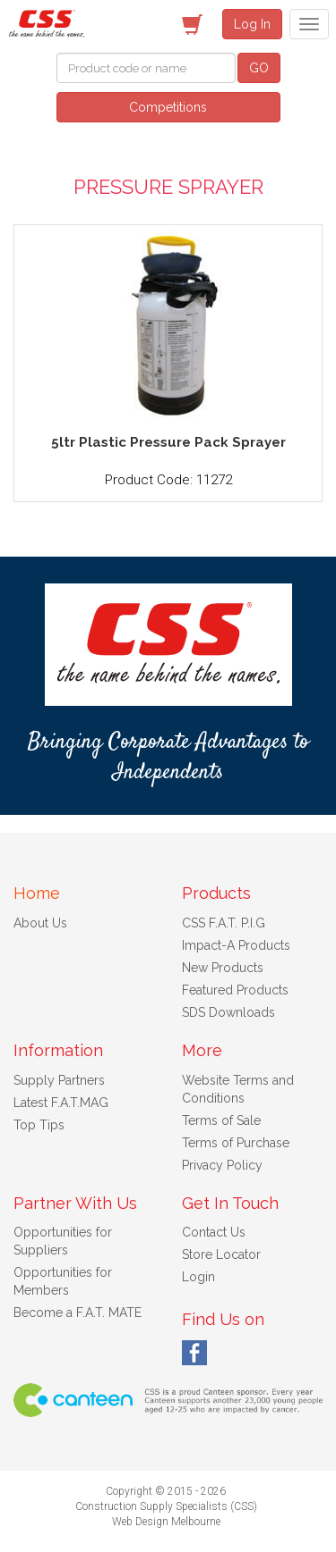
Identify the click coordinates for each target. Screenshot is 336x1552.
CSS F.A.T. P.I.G (223, 923)
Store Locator (221, 1254)
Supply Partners (59, 1080)
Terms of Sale (221, 1120)
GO (259, 68)
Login (198, 1277)
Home (36, 893)
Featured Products (235, 990)
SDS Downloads (228, 1012)
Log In (252, 24)
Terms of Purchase (235, 1143)
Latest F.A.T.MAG (60, 1102)
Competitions (168, 107)
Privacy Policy (222, 1165)
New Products (222, 968)
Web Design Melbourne (166, 1521)
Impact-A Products (236, 945)
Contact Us (214, 1232)
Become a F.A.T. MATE (77, 1312)
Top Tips (39, 1125)
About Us (40, 923)
